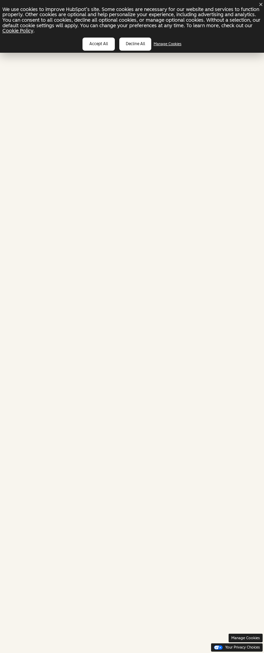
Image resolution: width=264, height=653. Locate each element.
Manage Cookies (168, 44)
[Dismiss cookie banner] (261, 4)
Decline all (135, 43)
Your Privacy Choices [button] (237, 647)
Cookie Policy (17, 31)
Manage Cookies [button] (245, 638)
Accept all (98, 43)
